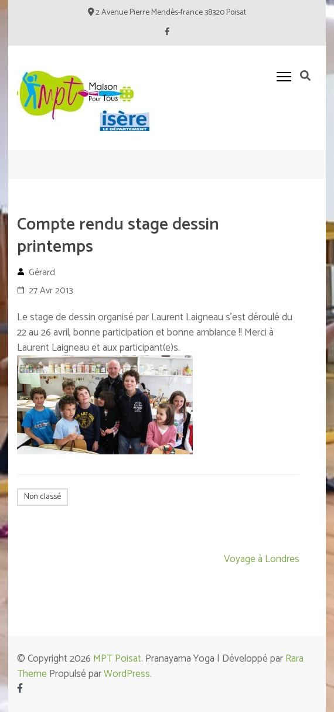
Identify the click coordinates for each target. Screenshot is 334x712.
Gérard (42, 272)
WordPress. (128, 674)
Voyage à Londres (261, 559)
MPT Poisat (117, 659)
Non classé (42, 497)
